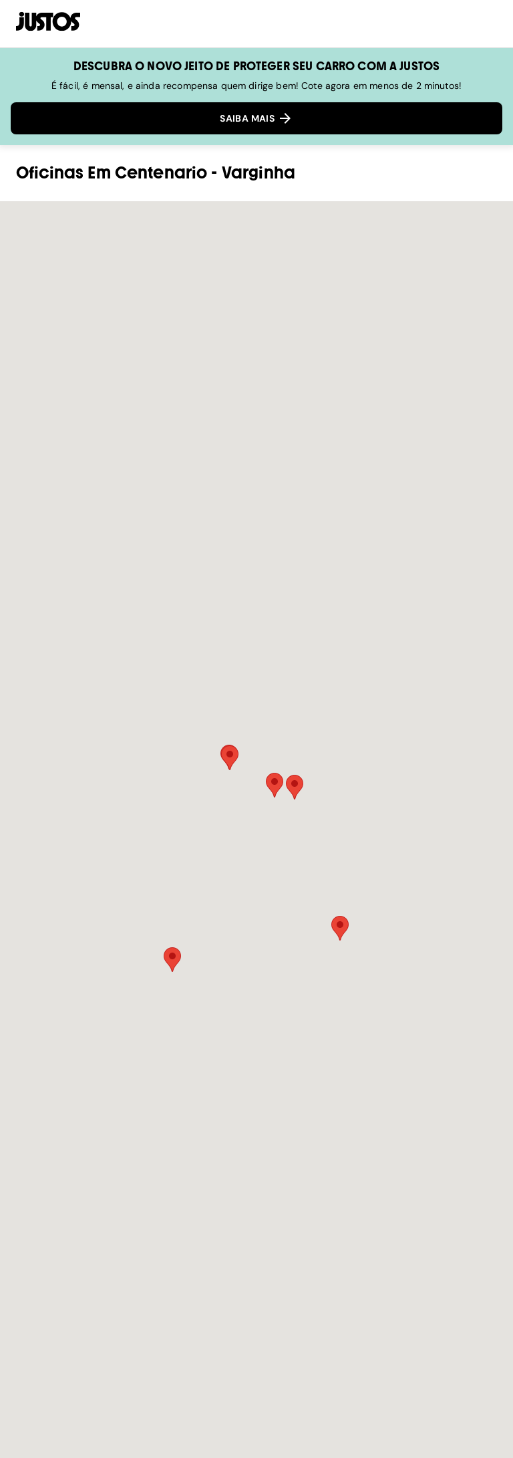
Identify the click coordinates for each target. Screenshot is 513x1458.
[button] (274, 785)
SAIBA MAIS (256, 118)
